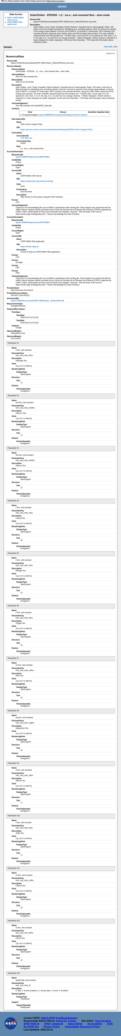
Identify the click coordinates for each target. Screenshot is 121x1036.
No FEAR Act (31, 1026)
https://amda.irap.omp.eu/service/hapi (36, 181)
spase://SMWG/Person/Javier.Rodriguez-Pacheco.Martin (63, 115)
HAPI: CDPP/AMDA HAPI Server (15, 19)
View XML (108, 47)
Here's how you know (55, 1)
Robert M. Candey (66, 1021)
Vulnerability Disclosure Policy (82, 1026)
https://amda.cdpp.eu (29, 246)
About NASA (75, 1023)
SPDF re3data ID (53, 1023)
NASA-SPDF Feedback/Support (59, 1018)
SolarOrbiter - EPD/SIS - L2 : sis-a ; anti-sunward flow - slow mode (70, 15)
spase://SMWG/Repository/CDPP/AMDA (33, 157)
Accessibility (94, 1023)
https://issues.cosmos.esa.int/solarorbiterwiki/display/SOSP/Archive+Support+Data (56, 130)
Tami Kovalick (103, 1021)
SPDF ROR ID (31, 1023)
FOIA (110, 1023)
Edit (115, 47)
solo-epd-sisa (26, 138)
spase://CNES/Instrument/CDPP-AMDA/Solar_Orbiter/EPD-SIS (37, 301)
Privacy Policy (52, 1026)
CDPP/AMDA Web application (15, 23)
